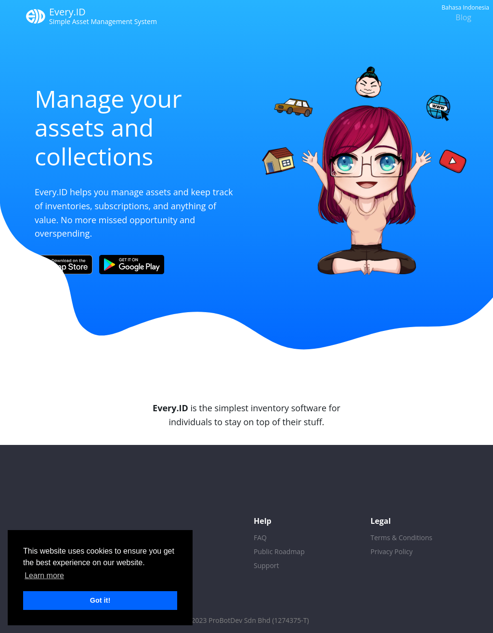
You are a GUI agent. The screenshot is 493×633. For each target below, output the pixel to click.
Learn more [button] (44, 575)
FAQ (260, 537)
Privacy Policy (392, 551)
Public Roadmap (279, 551)
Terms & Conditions (402, 537)
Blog (463, 17)
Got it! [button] (100, 600)
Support (266, 565)
